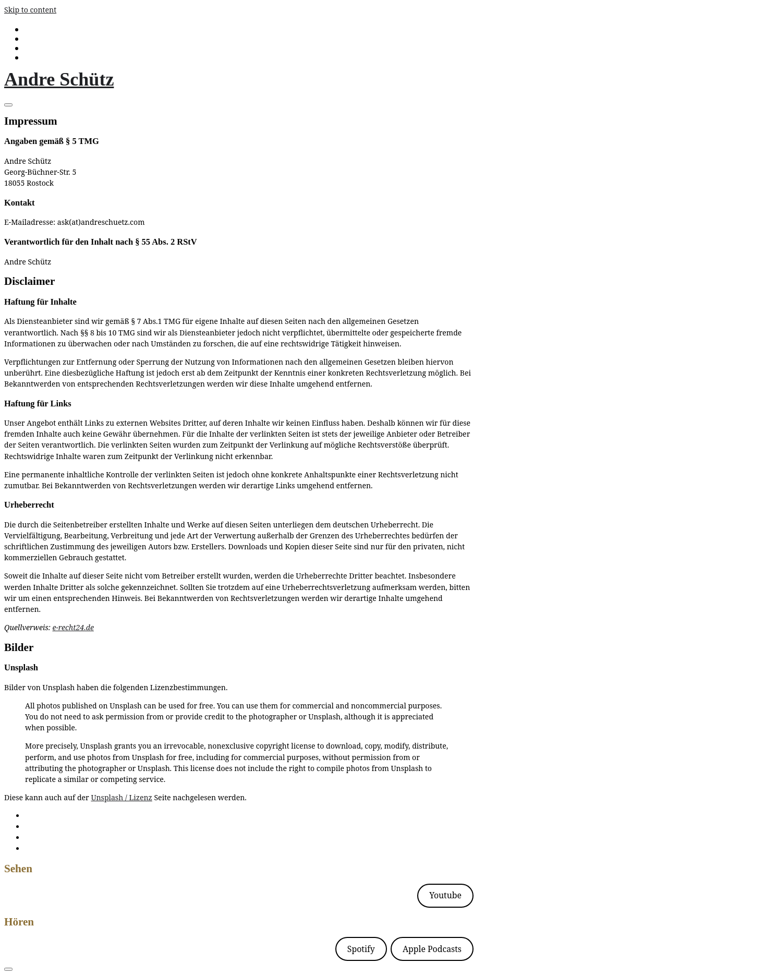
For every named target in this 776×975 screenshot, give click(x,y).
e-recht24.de (72, 627)
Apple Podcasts (432, 949)
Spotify (361, 949)
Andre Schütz (59, 79)
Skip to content (30, 10)
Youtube (445, 895)
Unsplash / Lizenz (121, 797)
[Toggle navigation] (8, 104)
